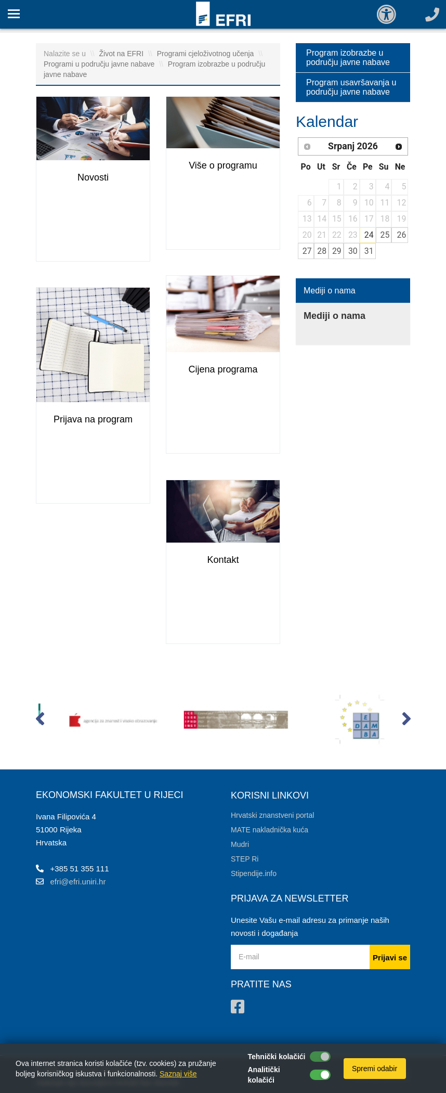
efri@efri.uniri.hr (78, 881)
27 (307, 251)
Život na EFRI (122, 53)
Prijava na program (93, 419)
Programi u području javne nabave (100, 64)
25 (385, 235)
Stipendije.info (254, 873)
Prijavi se (390, 957)
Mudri (240, 844)
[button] (40, 721)
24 (369, 235)
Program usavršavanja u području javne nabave (351, 87)
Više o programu (223, 165)
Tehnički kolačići (277, 1056)
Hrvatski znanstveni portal (272, 815)
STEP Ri (244, 859)
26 (401, 235)
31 (369, 251)
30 (353, 251)
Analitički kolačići (264, 1074)
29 (337, 251)
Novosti (93, 177)
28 (321, 251)
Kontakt (223, 560)
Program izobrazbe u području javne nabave (348, 57)
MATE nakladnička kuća (269, 830)
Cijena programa (222, 369)
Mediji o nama (330, 290)
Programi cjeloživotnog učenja (206, 53)
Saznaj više (178, 1074)
